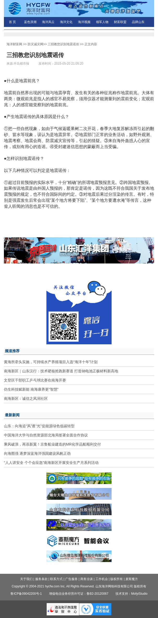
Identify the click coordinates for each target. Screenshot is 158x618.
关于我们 (26, 579)
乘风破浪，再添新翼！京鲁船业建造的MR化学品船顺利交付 (52, 444)
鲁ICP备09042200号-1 (26, 593)
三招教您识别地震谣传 (63, 44)
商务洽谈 (86, 579)
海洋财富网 (14, 44)
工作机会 (101, 579)
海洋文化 (66, 22)
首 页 (12, 22)
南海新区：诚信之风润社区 (26, 398)
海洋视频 (84, 22)
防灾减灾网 (35, 44)
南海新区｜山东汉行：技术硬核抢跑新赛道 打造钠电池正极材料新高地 (61, 371)
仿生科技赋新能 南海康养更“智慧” (31, 389)
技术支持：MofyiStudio (132, 593)
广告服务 (71, 579)
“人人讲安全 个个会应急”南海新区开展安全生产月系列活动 (51, 462)
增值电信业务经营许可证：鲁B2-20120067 (78, 593)
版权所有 (116, 579)
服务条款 (41, 579)
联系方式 (56, 579)
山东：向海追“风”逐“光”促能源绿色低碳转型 (39, 426)
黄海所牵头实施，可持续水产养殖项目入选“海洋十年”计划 (51, 362)
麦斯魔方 (131, 579)
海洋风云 (48, 22)
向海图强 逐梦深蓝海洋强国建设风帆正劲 (37, 453)
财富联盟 (120, 22)
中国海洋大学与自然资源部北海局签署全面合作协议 (46, 435)
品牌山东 (138, 22)
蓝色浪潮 (30, 22)
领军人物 (102, 22)
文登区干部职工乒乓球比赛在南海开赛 (35, 380)
